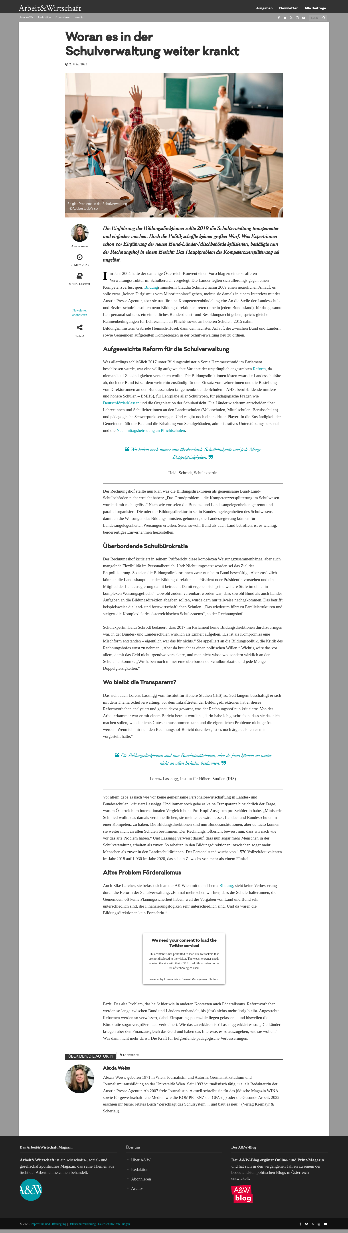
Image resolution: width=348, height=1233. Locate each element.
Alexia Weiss (79, 246)
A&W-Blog (249, 1160)
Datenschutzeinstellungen (114, 1224)
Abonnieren (62, 17)
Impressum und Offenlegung (48, 1224)
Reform (259, 368)
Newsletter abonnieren (79, 313)
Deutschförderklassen (121, 403)
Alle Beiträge (315, 8)
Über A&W (26, 17)
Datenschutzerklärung (82, 1224)
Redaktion (44, 17)
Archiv (79, 17)
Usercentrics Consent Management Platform (191, 979)
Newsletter (288, 8)
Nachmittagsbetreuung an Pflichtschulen (151, 430)
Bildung (151, 287)
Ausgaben (264, 8)
